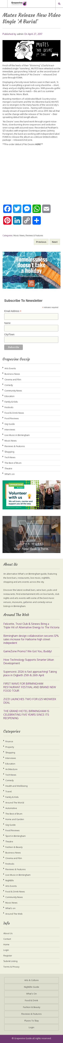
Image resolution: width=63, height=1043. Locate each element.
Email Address (12, 311)
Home (6, 944)
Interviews (10, 429)
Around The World (14, 802)
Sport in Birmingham (15, 836)
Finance (9, 741)
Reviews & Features (34, 235)
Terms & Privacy (11, 966)
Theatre (8, 468)
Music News (19, 235)
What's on (10, 474)
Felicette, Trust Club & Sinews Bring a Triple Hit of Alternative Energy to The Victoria (31, 625)
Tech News (10, 457)
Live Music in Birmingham (17, 435)
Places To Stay (31, 1020)
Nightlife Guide (31, 987)
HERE (38, 144)
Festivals (9, 407)
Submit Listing (10, 961)
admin (20, 34)
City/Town (9, 334)
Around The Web (14, 913)
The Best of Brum (13, 463)
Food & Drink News (14, 412)
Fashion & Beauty (14, 847)
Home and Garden (14, 819)
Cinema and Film (13, 379)
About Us (8, 933)
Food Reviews (12, 418)
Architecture (11, 769)
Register (7, 955)
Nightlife (9, 880)
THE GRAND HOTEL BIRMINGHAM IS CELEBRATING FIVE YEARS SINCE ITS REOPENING (26, 714)
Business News (12, 374)
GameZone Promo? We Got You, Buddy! (27, 651)
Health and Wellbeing (16, 786)
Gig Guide (10, 424)
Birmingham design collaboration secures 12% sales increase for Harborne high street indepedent (31, 639)
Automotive (11, 808)
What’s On (31, 993)
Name (7, 323)
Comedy (9, 385)
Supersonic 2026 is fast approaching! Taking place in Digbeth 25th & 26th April (30, 673)
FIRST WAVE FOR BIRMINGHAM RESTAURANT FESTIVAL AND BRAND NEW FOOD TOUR (29, 687)
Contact (7, 939)
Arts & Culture (31, 980)
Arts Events (10, 368)
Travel (8, 791)
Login (6, 950)
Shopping (9, 451)
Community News (13, 390)
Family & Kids (11, 401)
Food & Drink (31, 1000)
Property (9, 747)
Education (9, 396)
